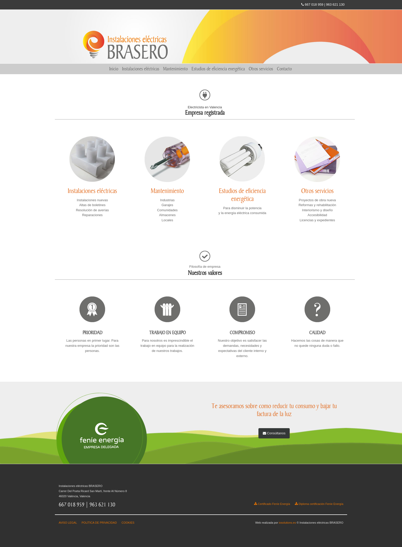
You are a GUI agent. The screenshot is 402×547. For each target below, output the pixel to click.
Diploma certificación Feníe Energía (319, 503)
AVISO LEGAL (68, 522)
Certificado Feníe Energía (272, 503)
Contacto (284, 68)
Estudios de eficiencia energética (218, 68)
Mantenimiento (175, 68)
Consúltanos (274, 433)
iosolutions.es (287, 522)
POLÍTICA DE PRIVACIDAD (99, 522)
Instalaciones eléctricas (140, 68)
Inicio (113, 68)
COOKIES (128, 522)
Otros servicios (261, 68)
